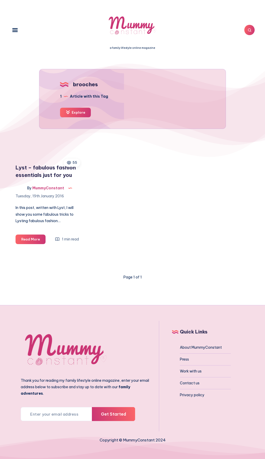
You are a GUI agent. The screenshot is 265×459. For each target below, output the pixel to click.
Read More (33, 240)
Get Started (113, 414)
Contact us (190, 383)
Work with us (191, 371)
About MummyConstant (201, 347)
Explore (75, 112)
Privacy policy (192, 395)
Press (184, 359)
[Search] (249, 30)
